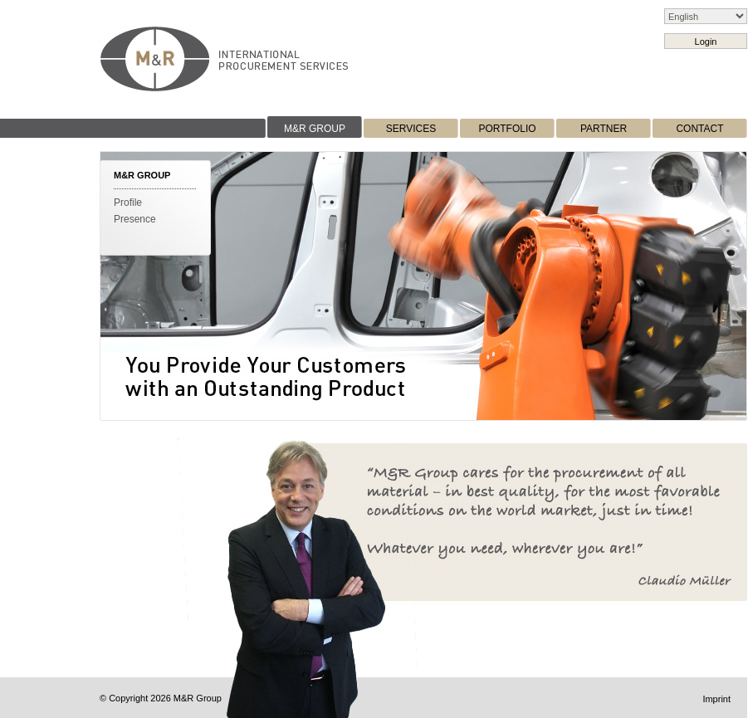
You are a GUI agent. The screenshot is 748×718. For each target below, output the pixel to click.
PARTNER (603, 128)
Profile (128, 202)
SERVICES (411, 128)
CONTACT (699, 128)
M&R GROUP (314, 128)
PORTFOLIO (506, 128)
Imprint (716, 699)
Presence (135, 219)
